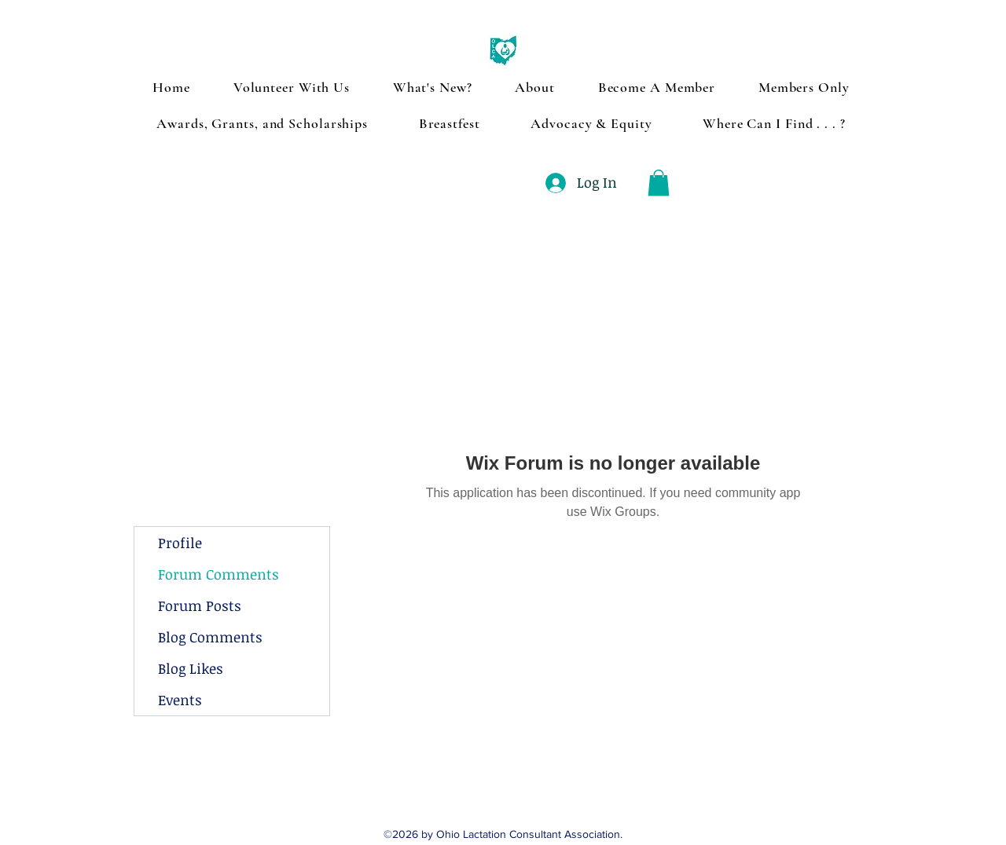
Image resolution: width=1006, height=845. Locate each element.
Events (180, 699)
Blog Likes (190, 668)
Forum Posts (199, 605)
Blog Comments (210, 636)
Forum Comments (218, 574)
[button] (659, 183)
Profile (180, 542)
